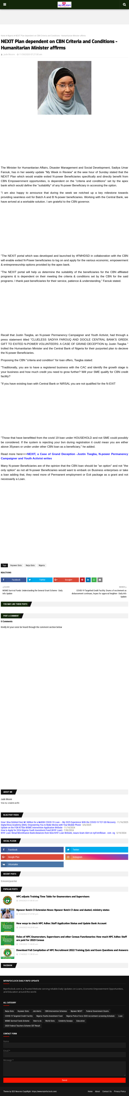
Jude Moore (9, 54)
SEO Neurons (17, 1091)
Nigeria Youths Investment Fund (49, 1016)
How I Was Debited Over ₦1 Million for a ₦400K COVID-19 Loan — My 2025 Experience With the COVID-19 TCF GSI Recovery (58, 822)
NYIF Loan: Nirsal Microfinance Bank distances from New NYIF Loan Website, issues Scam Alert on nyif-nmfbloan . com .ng (58, 833)
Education (80, 1021)
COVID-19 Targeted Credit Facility (19, 1016)
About (97, 1091)
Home (3, 36)
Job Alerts (37, 1011)
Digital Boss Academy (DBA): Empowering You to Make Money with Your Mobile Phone (41, 825)
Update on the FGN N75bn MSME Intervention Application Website (31, 827)
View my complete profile (10, 803)
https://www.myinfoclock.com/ (44, 1091)
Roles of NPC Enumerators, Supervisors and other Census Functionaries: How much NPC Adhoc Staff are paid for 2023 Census (71, 938)
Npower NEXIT (76, 1011)
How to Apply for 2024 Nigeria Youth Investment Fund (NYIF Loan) (31, 830)
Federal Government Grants (97, 1011)
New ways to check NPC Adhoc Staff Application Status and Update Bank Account (61, 923)
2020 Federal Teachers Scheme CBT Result (22, 1026)
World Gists (50, 1021)
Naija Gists (30, 565)
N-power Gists (16, 565)
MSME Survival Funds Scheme (17, 1021)
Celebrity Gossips (65, 1021)
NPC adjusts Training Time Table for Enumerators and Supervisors (52, 896)
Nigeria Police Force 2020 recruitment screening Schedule (90, 1016)
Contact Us (107, 1091)
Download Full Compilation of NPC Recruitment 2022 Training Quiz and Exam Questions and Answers (72, 950)
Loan (120, 1016)
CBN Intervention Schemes (56, 1011)
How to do (37, 1021)
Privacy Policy (120, 1091)
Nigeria (10, 36)
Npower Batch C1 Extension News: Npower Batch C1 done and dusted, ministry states (62, 910)
